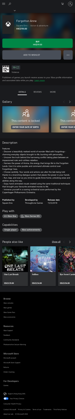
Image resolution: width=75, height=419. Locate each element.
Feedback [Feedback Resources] (6, 335)
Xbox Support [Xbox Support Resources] (8, 330)
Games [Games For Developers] (5, 385)
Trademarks (47, 409)
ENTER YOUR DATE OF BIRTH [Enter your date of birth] (25, 127)
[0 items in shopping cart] (63, 3)
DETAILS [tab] (22, 91)
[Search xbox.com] (10, 3)
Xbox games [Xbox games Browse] (7, 308)
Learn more (39, 80)
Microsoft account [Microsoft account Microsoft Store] (9, 358)
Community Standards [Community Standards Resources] (11, 340)
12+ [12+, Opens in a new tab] (16, 67)
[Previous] (64, 102)
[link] (15, 266)
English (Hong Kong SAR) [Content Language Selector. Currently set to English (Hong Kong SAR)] (16, 394)
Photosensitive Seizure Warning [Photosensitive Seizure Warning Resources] (14, 344)
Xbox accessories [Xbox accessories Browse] (9, 317)
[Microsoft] (37, 2)
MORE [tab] (53, 91)
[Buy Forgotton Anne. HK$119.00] (37, 43)
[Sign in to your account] (70, 3)
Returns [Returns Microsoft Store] (6, 367)
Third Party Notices (60, 409)
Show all (56, 241)
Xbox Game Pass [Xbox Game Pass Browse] (9, 312)
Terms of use (37, 409)
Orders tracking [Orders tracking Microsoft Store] (8, 372)
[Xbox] (7, 10)
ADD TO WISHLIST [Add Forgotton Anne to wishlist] (31, 54)
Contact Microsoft (9, 409)
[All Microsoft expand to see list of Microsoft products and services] (3, 3)
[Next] (70, 102)
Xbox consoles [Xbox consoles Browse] (8, 303)
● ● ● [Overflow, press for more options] (68, 55)
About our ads (8, 414)
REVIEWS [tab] (38, 91)
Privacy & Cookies (24, 409)
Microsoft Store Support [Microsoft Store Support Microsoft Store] (11, 362)
